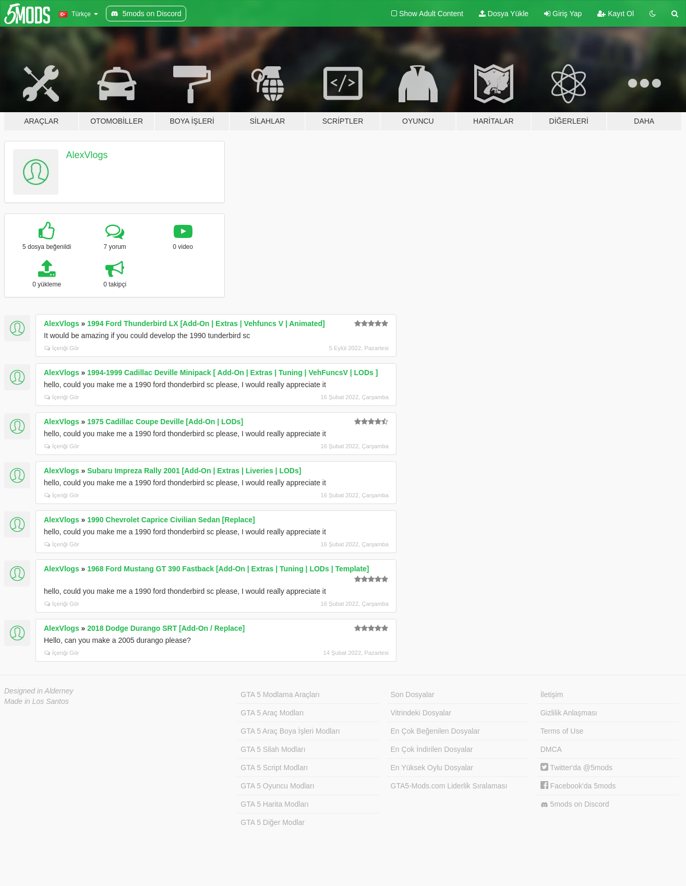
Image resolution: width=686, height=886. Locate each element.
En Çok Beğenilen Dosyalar (435, 731)
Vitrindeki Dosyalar (421, 713)
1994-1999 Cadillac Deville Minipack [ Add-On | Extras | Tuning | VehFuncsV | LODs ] (232, 372)
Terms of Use (561, 731)
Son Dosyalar (413, 694)
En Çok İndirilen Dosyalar (432, 749)
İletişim (551, 694)
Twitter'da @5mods (576, 767)
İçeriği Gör (61, 348)
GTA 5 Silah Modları (272, 749)
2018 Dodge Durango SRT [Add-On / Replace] (166, 628)
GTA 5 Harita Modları (274, 804)
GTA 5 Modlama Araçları (279, 694)
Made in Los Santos (36, 701)
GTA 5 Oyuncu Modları (277, 786)
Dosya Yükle (503, 13)
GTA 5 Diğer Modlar (272, 822)
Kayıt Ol (615, 13)
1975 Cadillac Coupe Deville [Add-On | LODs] (165, 421)
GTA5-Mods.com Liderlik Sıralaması (449, 786)
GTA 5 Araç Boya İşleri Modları (290, 731)
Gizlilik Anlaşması (568, 713)
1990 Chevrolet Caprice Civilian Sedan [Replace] (171, 520)
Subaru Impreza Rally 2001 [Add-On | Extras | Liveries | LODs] (194, 470)
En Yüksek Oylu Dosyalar (432, 767)
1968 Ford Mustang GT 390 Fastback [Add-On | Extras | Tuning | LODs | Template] (228, 569)
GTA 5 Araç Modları (272, 713)
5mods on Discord (574, 804)
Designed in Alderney (39, 691)
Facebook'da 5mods (578, 786)
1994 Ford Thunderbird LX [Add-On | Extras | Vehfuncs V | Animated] (205, 323)
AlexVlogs (87, 155)
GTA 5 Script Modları (274, 767)
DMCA (551, 749)
